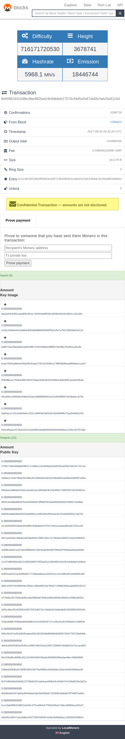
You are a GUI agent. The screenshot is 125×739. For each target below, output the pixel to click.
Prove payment (18, 220)
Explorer (70, 5)
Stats (87, 5)
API (120, 5)
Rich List (104, 5)
